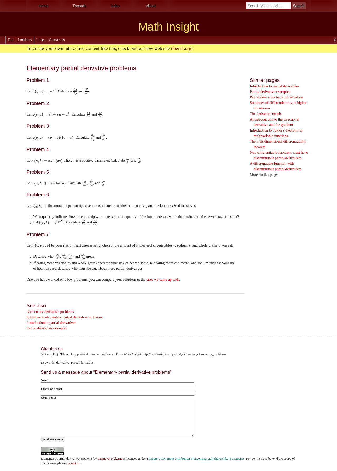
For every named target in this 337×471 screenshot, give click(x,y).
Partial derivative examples (270, 92)
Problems (25, 40)
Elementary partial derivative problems (67, 458)
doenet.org (181, 48)
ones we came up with (162, 280)
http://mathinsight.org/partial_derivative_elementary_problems (184, 354)
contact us (73, 463)
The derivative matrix (266, 114)
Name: (45, 380)
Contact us (57, 40)
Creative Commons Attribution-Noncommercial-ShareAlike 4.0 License (196, 458)
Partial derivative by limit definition (276, 97)
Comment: (48, 397)
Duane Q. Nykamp (110, 458)
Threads (79, 6)
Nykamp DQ (49, 354)
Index (115, 6)
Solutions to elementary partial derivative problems (64, 317)
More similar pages (264, 175)
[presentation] (44, 91)
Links (40, 40)
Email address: (51, 389)
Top (10, 40)
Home (43, 6)
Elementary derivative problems (50, 312)
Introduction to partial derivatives (274, 86)
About (151, 6)
